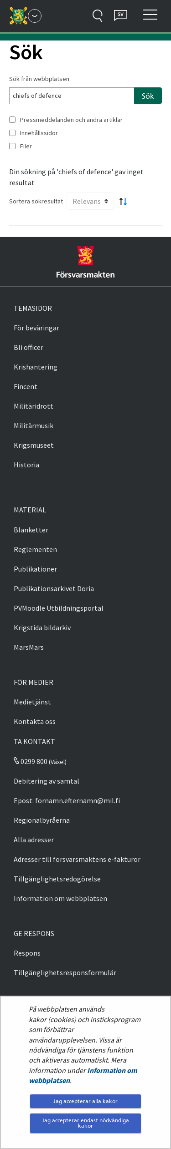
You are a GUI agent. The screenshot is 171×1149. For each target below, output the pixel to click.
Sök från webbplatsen (39, 79)
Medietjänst (32, 701)
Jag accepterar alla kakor (85, 1101)
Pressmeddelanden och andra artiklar (71, 120)
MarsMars (29, 647)
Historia (26, 464)
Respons (27, 952)
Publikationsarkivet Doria (54, 588)
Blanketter (31, 529)
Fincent (25, 386)
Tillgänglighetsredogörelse (57, 878)
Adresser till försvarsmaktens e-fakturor (77, 859)
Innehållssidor (39, 133)
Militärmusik (33, 425)
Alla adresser (34, 839)
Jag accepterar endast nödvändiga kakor (85, 1123)
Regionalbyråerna (42, 820)
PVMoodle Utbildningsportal (59, 607)
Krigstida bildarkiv (42, 627)
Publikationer (35, 568)
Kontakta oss (35, 721)
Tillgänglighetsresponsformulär (65, 972)
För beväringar (36, 327)
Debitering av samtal (46, 780)
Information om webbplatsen (60, 898)
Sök (148, 96)
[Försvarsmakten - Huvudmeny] (34, 16)
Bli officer (28, 347)
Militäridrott (33, 405)
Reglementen (35, 549)
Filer (26, 146)
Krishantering (35, 366)
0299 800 (30, 761)
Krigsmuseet (34, 445)
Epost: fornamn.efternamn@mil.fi (67, 800)
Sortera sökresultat (36, 201)
